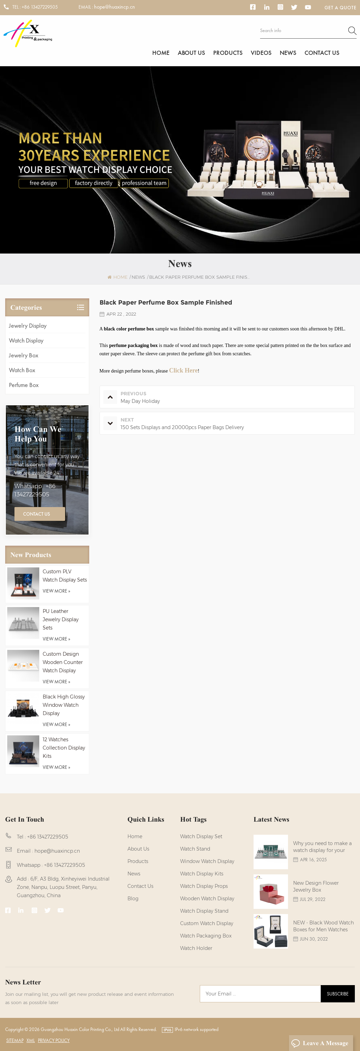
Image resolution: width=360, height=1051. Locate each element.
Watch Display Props (204, 886)
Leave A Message (319, 1043)
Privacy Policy (54, 1040)
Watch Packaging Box (206, 936)
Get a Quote (341, 7)
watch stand (195, 849)
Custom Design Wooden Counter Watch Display (63, 662)
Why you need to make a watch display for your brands (322, 847)
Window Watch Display (207, 861)
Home (160, 53)
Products (228, 53)
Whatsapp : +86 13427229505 (34, 490)
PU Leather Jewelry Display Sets (61, 619)
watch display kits (201, 874)
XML (31, 1040)
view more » (56, 591)
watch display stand (204, 911)
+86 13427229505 (40, 7)
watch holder (196, 948)
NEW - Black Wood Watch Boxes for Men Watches (323, 926)
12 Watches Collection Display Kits (64, 747)
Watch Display (26, 340)
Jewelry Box (23, 355)
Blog (132, 898)
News (288, 53)
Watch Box (22, 370)
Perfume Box (24, 385)
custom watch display (206, 923)
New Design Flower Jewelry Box (316, 886)
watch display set (201, 836)
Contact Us (36, 514)
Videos (261, 53)
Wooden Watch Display (207, 898)
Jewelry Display (28, 325)
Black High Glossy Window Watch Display (64, 705)
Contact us (322, 53)
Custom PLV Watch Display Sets (65, 575)
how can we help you (37, 434)
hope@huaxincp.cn (114, 7)
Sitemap (14, 1040)
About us (191, 53)
